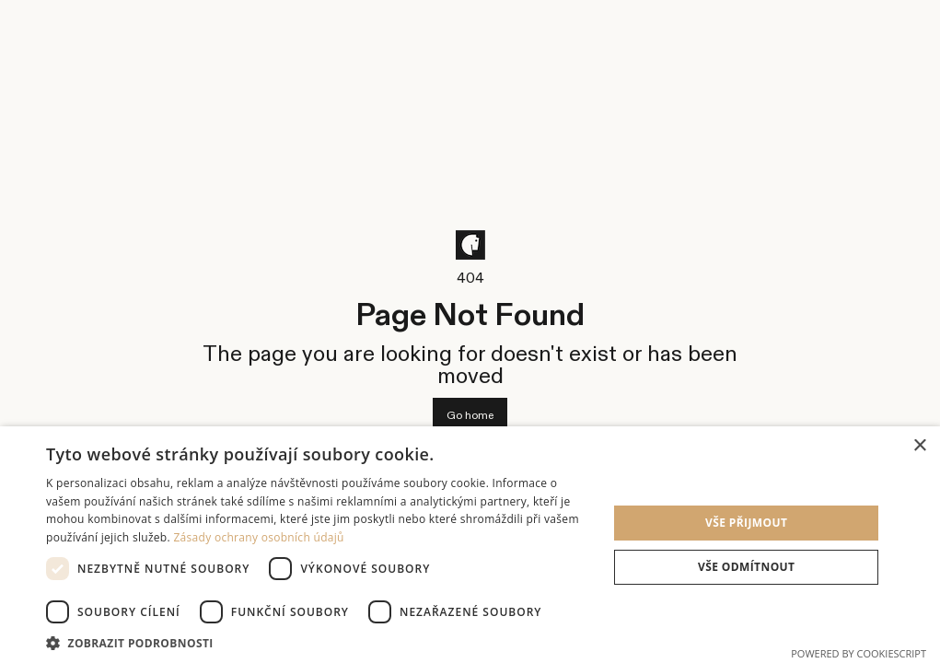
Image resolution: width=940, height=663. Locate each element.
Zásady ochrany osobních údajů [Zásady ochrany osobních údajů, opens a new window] (258, 537)
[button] (318, 641)
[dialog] (470, 544)
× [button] (919, 446)
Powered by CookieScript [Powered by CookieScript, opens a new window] (858, 653)
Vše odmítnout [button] (746, 567)
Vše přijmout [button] (746, 522)
